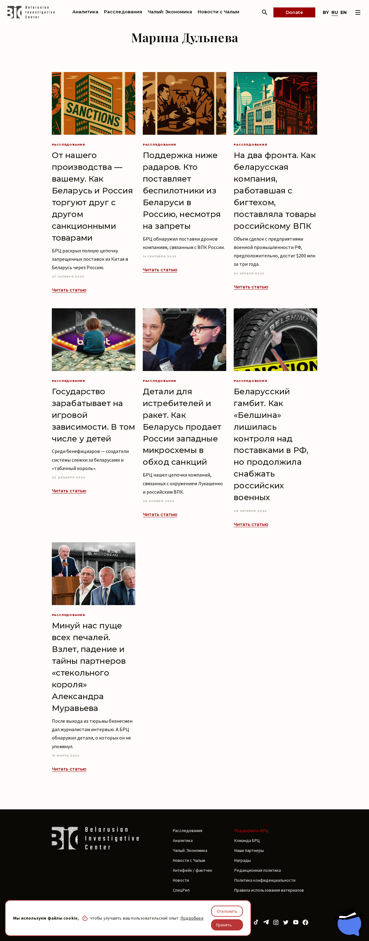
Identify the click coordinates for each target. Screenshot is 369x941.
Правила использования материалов (269, 890)
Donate (294, 12)
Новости (181, 880)
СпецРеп (181, 890)
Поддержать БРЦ (251, 830)
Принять (224, 925)
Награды (242, 860)
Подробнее (192, 918)
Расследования (123, 12)
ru (334, 12)
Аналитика (85, 12)
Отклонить (227, 911)
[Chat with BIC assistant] (349, 921)
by (326, 12)
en (343, 12)
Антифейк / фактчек (192, 870)
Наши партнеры (249, 850)
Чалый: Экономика (170, 12)
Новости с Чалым (218, 12)
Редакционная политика (257, 870)
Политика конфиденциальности (264, 880)
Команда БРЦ (247, 840)
